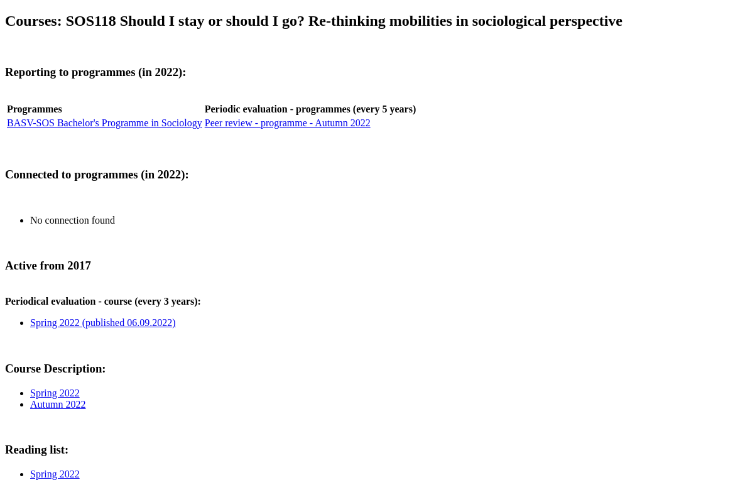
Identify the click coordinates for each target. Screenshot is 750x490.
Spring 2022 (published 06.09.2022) (103, 322)
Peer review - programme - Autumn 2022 (288, 122)
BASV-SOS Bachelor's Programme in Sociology (104, 122)
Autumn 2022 (57, 404)
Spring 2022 (55, 393)
